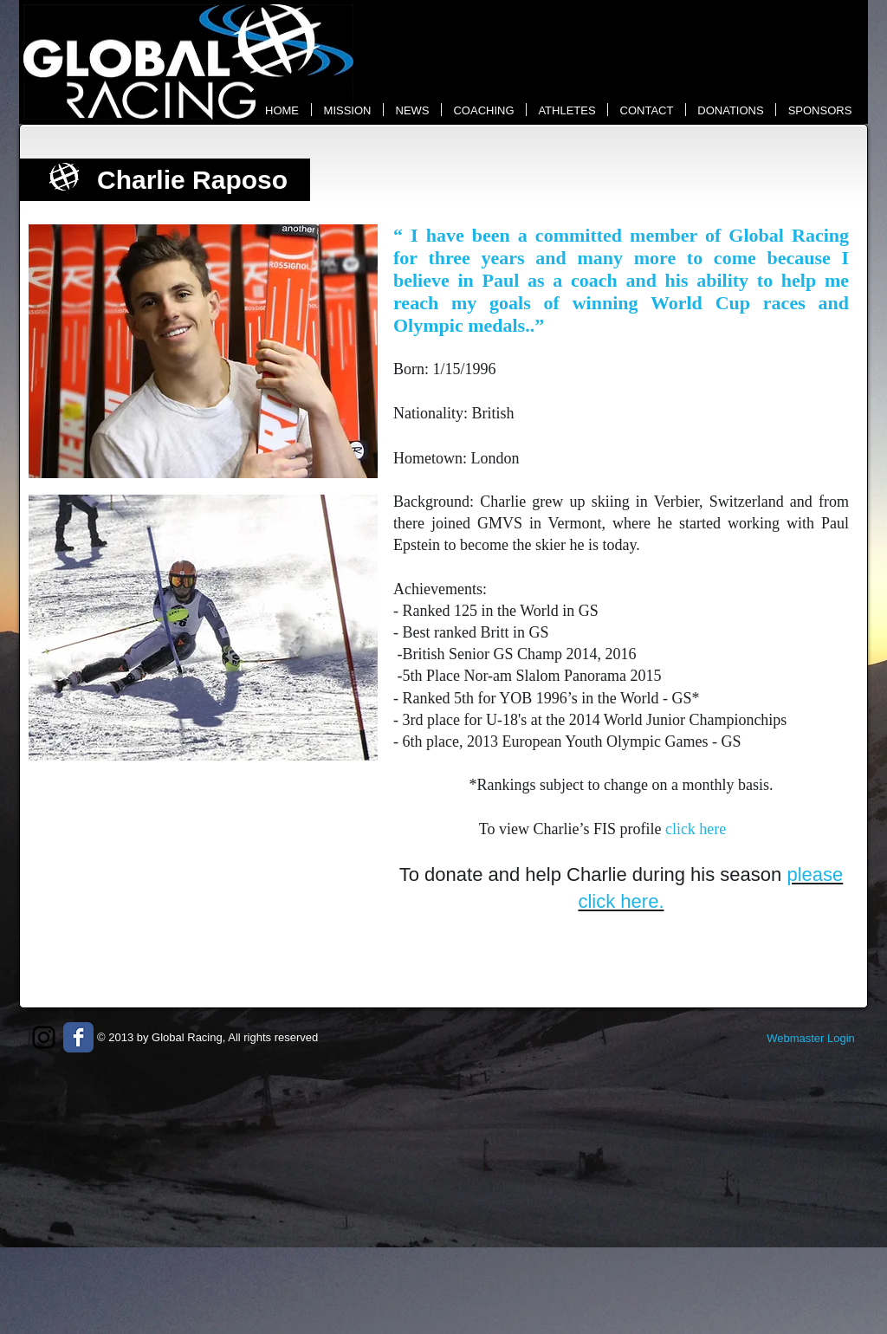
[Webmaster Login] (810, 1038)
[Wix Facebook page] (78, 1037)
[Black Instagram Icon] (44, 1037)
